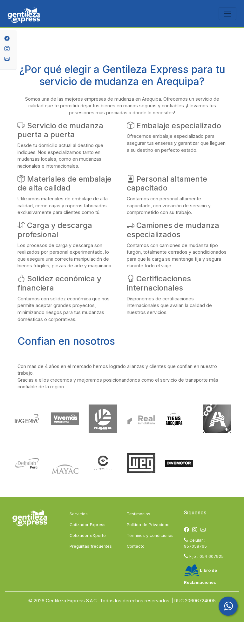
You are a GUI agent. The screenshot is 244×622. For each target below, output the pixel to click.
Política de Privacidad (148, 524)
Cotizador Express (87, 524)
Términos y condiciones (150, 535)
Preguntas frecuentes (91, 546)
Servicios (79, 514)
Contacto (136, 546)
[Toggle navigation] (227, 13)
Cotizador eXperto (88, 535)
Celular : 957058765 (195, 543)
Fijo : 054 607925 (204, 556)
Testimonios (138, 514)
